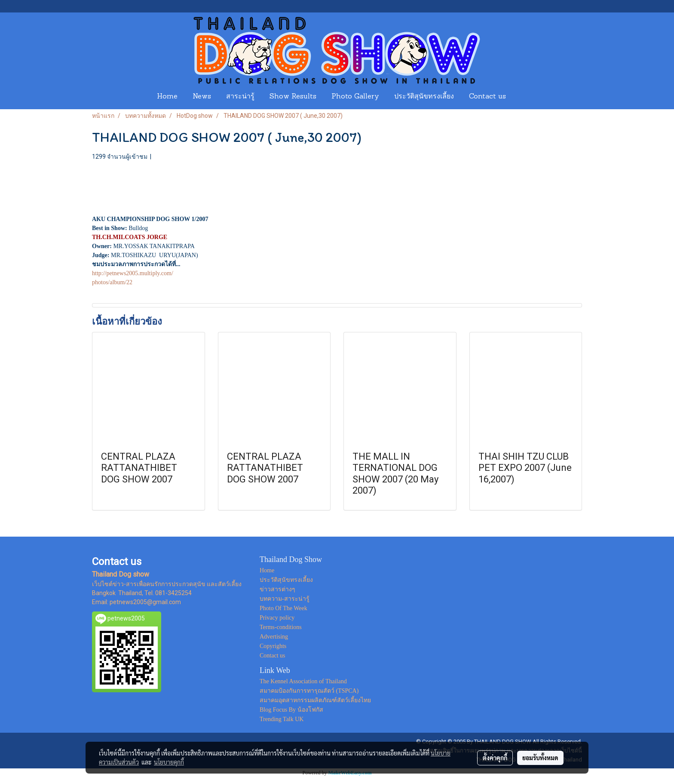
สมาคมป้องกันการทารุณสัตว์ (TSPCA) (309, 691)
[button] (521, 96)
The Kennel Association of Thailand (303, 681)
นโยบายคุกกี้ (169, 762)
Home (167, 96)
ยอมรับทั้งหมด (540, 758)
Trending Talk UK (281, 719)
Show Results (293, 96)
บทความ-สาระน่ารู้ (284, 599)
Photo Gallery (355, 96)
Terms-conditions (281, 627)
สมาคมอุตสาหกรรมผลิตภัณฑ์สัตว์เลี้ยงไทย (315, 700)
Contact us (487, 96)
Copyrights (273, 646)
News (202, 96)
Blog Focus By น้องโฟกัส (291, 709)
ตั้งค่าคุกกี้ (495, 758)
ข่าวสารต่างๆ (277, 589)
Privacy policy (277, 617)
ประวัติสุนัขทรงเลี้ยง (424, 96)
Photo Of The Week (283, 608)
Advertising (274, 636)
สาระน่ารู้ (240, 96)
